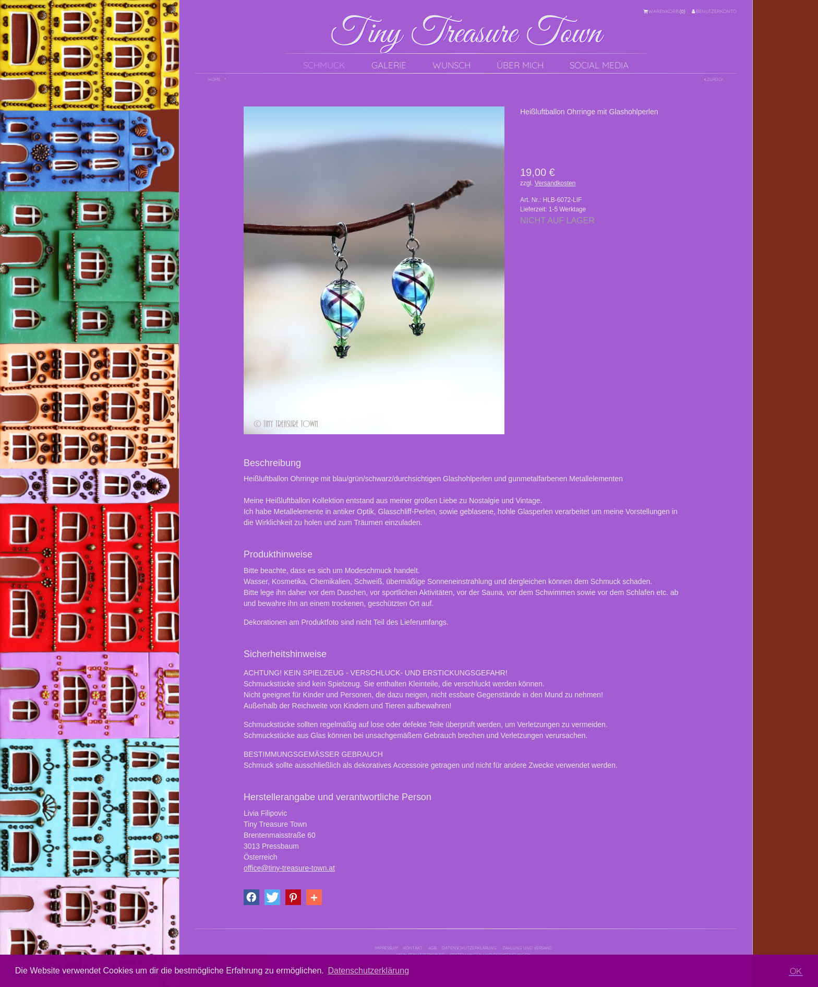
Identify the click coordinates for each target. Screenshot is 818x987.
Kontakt (413, 947)
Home (214, 79)
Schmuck (324, 65)
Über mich (520, 65)
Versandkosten (555, 183)
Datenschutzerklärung (469, 947)
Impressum (386, 947)
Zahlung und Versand (527, 947)
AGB (432, 947)
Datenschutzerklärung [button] (368, 970)
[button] (251, 897)
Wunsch (451, 65)
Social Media (599, 65)
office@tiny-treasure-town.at (289, 868)
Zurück (714, 79)
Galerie (388, 65)
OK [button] (796, 971)
